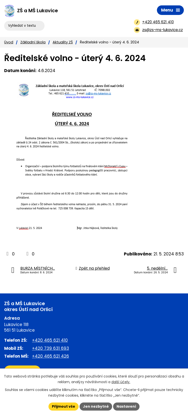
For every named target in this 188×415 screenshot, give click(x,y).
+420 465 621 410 (50, 340)
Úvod (8, 42)
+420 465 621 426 (50, 356)
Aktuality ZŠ (63, 42)
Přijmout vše (63, 406)
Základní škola (33, 42)
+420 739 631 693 (50, 348)
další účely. (120, 381)
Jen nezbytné (96, 406)
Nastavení (126, 406)
